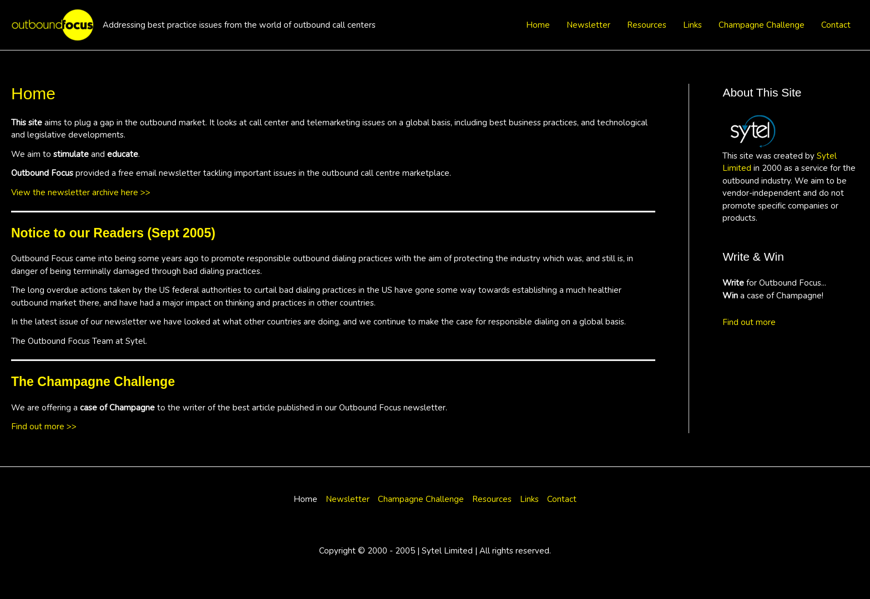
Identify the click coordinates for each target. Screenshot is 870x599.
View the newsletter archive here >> (80, 192)
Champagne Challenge (762, 25)
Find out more (749, 322)
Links (692, 25)
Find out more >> (44, 426)
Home (538, 25)
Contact (836, 25)
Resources (646, 25)
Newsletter (588, 25)
